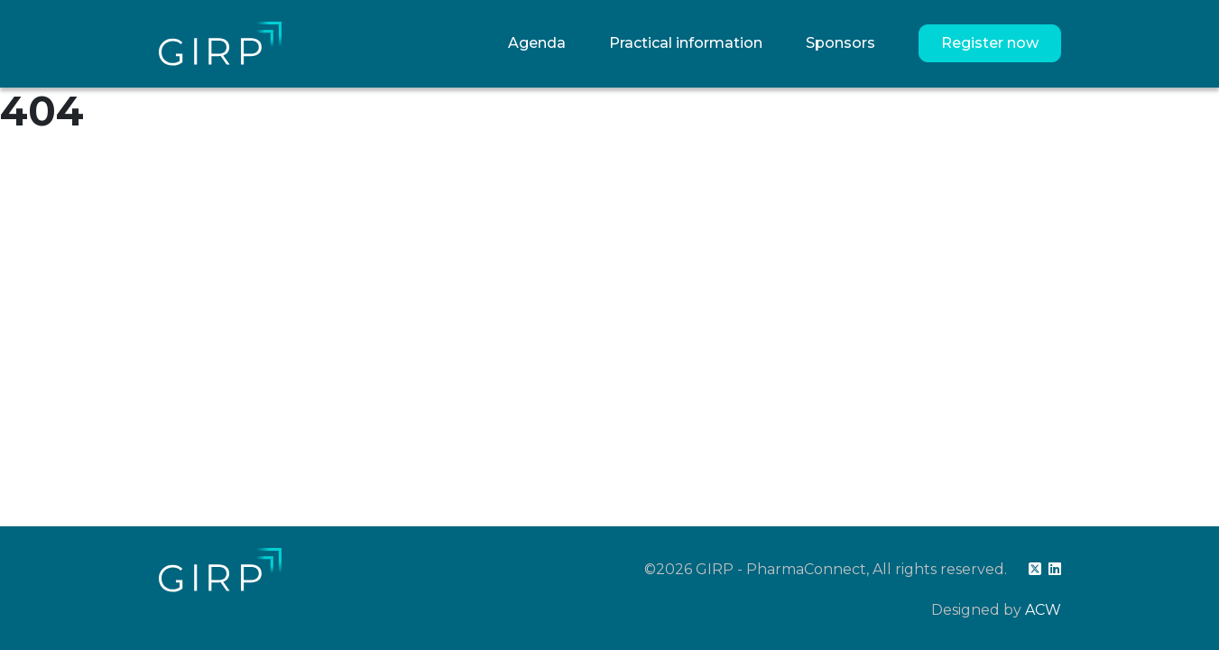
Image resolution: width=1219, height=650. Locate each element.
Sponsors (840, 42)
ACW (1043, 609)
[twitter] (1035, 569)
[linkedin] (1054, 569)
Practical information (685, 42)
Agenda (537, 42)
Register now (990, 42)
